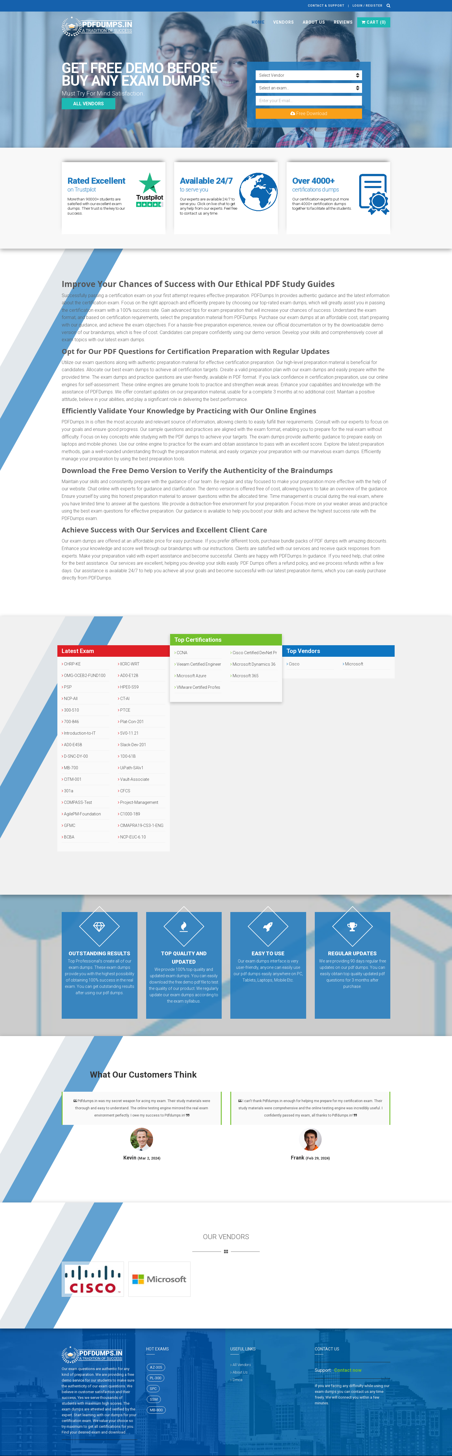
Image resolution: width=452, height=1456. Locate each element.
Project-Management (138, 802)
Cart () (373, 22)
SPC (153, 1388)
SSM (154, 1399)
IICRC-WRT (129, 664)
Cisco (293, 664)
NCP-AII (70, 698)
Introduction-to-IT (79, 733)
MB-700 (70, 767)
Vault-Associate (133, 779)
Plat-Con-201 (131, 721)
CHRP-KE (71, 664)
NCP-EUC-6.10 (132, 837)
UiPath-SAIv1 (131, 767)
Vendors (283, 22)
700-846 (70, 721)
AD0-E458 (72, 744)
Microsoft (353, 664)
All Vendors (242, 1365)
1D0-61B (127, 756)
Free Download (308, 113)
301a (67, 791)
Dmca (237, 1380)
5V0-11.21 (128, 733)
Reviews (343, 22)
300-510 (70, 710)
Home (258, 22)
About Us (314, 22)
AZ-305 (156, 1367)
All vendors (88, 103)
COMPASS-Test (77, 802)
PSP (67, 687)
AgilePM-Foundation (81, 814)
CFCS (124, 791)
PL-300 (155, 1378)
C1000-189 (129, 814)
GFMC (68, 825)
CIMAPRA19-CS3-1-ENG (140, 825)
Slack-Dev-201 (132, 744)
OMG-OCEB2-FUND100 (84, 675)
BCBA (68, 837)
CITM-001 (72, 779)
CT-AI (123, 698)
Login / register (368, 5)
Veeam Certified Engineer (197, 664)
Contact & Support (326, 5)
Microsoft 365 (244, 675)
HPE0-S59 (128, 687)
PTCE (124, 710)
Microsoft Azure (190, 675)
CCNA (180, 652)
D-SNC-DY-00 (75, 756)
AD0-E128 (128, 675)
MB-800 (156, 1410)
